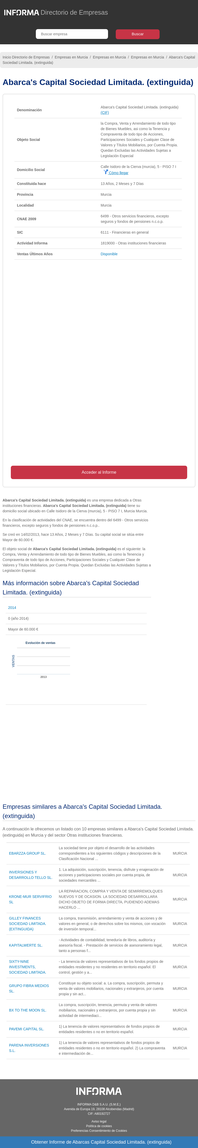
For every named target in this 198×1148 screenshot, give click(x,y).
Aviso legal (99, 1121)
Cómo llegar (115, 173)
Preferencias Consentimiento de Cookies (99, 1131)
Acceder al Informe (99, 472)
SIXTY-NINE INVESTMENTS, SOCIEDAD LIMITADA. (27, 966)
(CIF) (105, 112)
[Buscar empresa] (72, 34)
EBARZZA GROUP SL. (27, 853)
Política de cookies (99, 1126)
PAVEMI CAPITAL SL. (26, 1029)
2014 (12, 608)
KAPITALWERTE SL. (26, 945)
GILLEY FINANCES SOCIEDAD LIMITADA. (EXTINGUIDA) (27, 923)
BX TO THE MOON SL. (27, 1010)
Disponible (109, 254)
